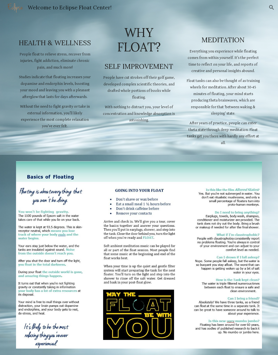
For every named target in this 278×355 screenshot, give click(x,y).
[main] (55, 76)
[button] (271, 7)
